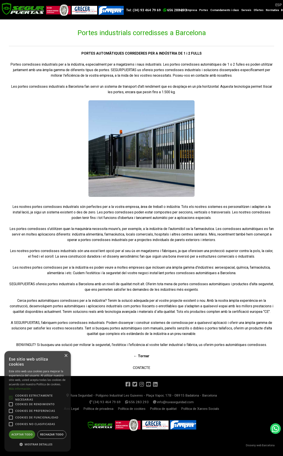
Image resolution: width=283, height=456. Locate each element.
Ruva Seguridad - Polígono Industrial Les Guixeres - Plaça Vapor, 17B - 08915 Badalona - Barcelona (141, 395)
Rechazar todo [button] (51, 434)
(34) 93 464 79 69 (107, 401)
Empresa (191, 10)
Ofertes (259, 10)
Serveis (246, 10)
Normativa (272, 10)
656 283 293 (175, 10)
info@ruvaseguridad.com (169, 401)
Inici (181, 10)
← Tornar (141, 356)
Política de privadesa (100, 408)
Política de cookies (132, 408)
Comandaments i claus (224, 10)
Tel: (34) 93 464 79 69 (143, 10)
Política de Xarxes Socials (197, 408)
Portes (203, 10)
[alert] (37, 401)
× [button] (65, 355)
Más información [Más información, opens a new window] (20, 389)
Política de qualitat (162, 408)
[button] (37, 444)
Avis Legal (75, 408)
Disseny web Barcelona (260, 444)
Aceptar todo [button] (22, 434)
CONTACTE (141, 367)
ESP (278, 5)
